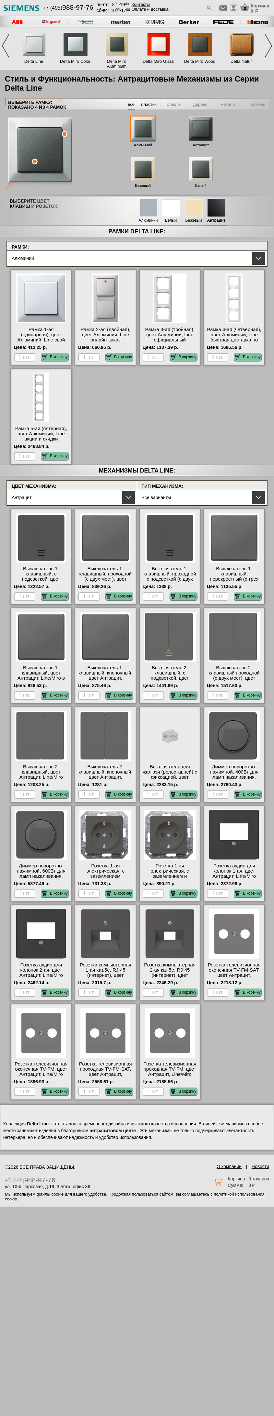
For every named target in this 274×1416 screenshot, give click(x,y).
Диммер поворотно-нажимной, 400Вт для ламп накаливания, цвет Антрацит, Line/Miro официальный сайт (234, 779)
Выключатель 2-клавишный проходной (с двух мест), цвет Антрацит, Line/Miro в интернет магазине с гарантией (234, 680)
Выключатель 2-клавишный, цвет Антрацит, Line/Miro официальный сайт (41, 774)
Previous (5, 46)
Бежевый (143, 185)
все (131, 104)
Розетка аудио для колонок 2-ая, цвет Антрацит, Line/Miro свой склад (41, 972)
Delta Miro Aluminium (117, 64)
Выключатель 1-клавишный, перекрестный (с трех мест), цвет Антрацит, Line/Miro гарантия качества (234, 581)
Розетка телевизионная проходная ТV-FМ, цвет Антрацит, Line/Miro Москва (169, 1071)
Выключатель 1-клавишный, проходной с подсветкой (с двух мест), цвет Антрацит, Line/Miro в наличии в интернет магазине (170, 581)
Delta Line (33, 61)
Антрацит (201, 145)
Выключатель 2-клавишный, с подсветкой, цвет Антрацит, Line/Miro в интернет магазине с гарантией (170, 680)
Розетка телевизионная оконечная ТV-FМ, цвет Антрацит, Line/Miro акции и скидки (41, 1071)
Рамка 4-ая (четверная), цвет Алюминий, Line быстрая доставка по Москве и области (234, 337)
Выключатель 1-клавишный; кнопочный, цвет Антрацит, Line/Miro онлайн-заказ (105, 675)
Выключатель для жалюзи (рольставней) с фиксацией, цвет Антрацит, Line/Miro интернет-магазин (170, 777)
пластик (148, 104)
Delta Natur (241, 61)
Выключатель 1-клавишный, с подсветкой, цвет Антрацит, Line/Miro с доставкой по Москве (41, 579)
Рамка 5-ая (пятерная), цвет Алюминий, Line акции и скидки (41, 433)
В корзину (55, 357)
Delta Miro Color (75, 61)
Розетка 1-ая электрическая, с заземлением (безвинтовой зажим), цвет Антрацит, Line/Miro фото (105, 878)
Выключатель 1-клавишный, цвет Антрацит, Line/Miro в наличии (41, 675)
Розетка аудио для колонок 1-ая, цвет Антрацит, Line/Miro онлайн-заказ (234, 873)
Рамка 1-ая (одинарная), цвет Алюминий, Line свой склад (41, 337)
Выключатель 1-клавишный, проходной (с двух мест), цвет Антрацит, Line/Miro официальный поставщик (105, 581)
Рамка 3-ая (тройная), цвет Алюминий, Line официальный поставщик (170, 337)
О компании (229, 1166)
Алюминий (143, 145)
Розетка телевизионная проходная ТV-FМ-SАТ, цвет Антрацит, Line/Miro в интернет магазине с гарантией (105, 1074)
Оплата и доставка (150, 9)
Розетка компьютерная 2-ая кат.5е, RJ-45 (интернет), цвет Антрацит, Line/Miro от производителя (170, 975)
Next (268, 46)
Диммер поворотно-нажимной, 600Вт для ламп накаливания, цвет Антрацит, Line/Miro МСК (41, 876)
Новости (260, 1166)
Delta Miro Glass (158, 61)
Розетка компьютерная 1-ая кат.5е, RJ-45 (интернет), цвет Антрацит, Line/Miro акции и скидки (105, 975)
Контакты (141, 4)
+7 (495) (68, 8)
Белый (201, 185)
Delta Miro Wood (200, 61)
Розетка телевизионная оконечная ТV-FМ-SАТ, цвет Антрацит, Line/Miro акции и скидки (234, 975)
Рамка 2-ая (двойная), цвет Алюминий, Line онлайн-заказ (105, 334)
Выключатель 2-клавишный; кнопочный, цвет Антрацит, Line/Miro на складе (105, 774)
